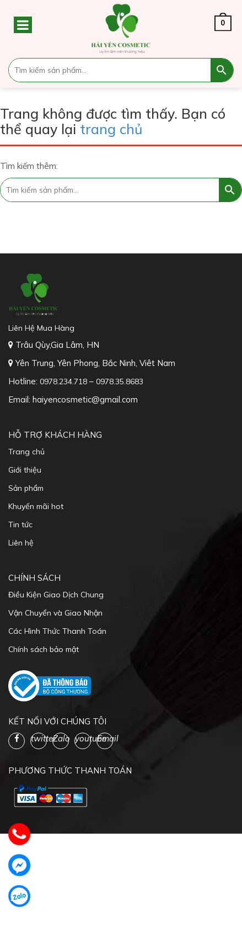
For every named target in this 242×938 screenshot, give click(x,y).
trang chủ (111, 128)
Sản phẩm (26, 488)
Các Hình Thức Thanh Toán (57, 631)
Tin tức (20, 524)
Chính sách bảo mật (43, 649)
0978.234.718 (64, 381)
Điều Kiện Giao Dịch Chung (56, 595)
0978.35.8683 (119, 381)
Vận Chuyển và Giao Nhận (55, 613)
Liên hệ (21, 543)
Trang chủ (26, 452)
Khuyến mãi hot (35, 506)
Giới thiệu (24, 470)
